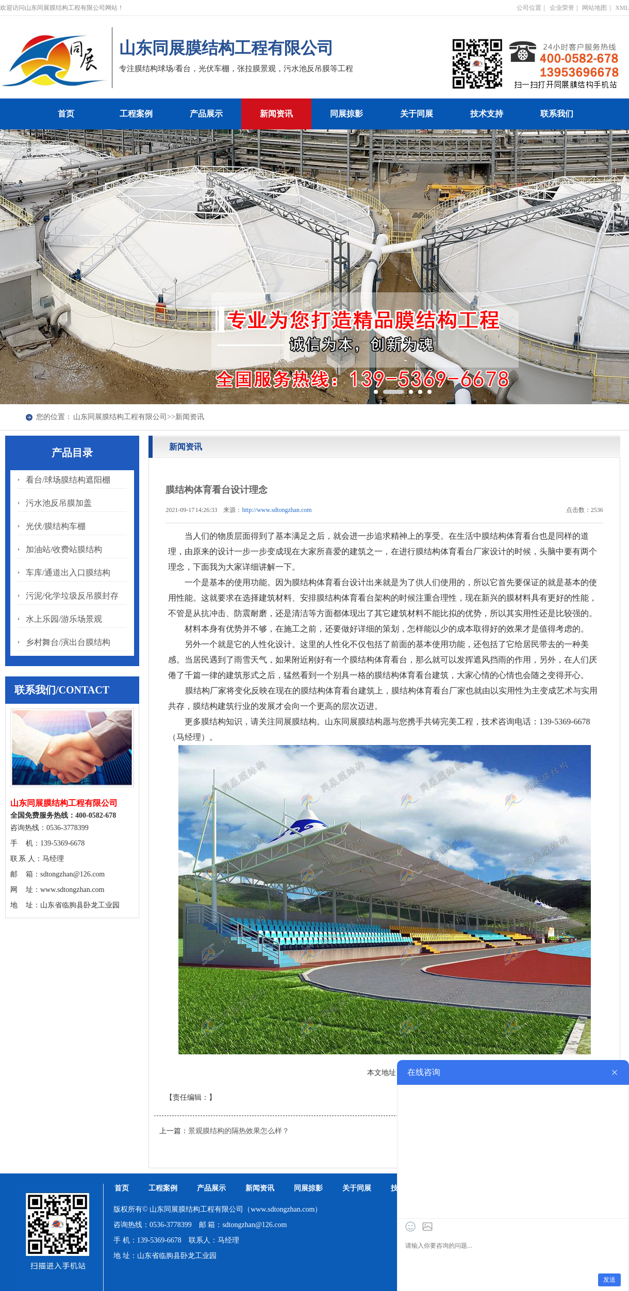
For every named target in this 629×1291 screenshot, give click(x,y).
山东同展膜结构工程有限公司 (120, 417)
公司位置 (529, 7)
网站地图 (594, 7)
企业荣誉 (562, 7)
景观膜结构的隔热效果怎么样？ (238, 1131)
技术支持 (486, 113)
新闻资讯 (276, 113)
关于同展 (416, 113)
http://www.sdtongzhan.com (277, 510)
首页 (66, 113)
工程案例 (136, 113)
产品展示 (206, 113)
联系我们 (556, 113)
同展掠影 (346, 113)
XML (622, 7)
